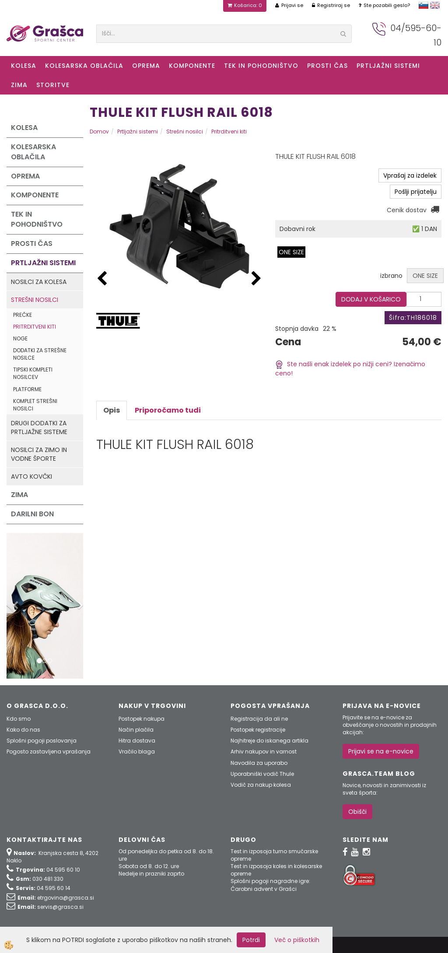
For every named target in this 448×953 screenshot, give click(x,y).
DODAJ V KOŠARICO (371, 299)
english (435, 5)
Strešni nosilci (34, 299)
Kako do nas (23, 729)
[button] (256, 278)
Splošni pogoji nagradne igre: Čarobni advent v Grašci (270, 884)
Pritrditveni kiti (34, 326)
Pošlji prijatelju (416, 191)
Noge (20, 338)
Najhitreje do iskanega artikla (269, 740)
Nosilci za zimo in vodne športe (39, 454)
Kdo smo (19, 718)
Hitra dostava (137, 740)
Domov (99, 131)
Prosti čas (327, 65)
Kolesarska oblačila (84, 65)
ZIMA (19, 85)
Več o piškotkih (296, 939)
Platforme (27, 389)
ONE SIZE (291, 252)
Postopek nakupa (141, 718)
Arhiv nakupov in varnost (264, 751)
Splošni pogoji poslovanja (42, 740)
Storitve (53, 85)
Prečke (22, 315)
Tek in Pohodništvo (261, 65)
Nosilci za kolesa (38, 281)
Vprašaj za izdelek (410, 175)
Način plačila (136, 729)
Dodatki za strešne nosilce (39, 354)
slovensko (423, 5)
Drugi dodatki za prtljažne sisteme (39, 427)
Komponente (192, 65)
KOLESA (23, 65)
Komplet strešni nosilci (35, 404)
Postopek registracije (258, 729)
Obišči (357, 811)
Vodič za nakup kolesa (261, 784)
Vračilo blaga (137, 751)
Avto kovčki (31, 476)
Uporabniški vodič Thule (262, 774)
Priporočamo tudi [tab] (168, 410)
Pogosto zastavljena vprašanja (49, 751)
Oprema (146, 65)
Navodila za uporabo (259, 763)
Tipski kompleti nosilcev (32, 373)
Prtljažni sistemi (388, 65)
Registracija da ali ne (259, 718)
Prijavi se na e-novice (380, 751)
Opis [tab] (111, 410)
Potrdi (251, 939)
